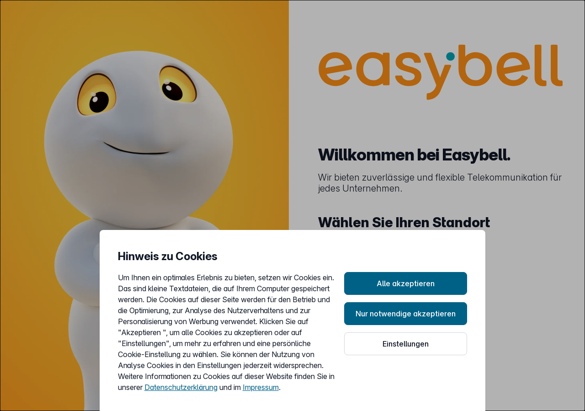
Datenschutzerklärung (181, 387)
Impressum (261, 387)
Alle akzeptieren (406, 283)
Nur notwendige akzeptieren (406, 313)
